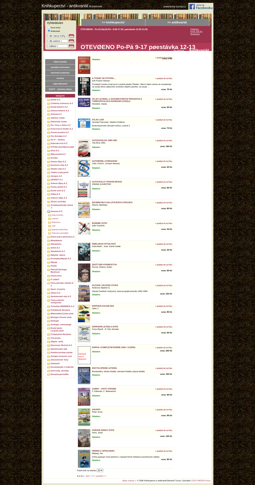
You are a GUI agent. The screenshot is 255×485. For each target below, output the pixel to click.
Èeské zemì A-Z (58, 191)
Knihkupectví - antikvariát (72, 6)
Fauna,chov (56, 276)
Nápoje (54, 262)
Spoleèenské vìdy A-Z (61, 296)
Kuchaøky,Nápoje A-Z (61, 258)
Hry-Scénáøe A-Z (59, 136)
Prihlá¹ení (194, 29)
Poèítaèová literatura (60, 310)
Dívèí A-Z (55, 151)
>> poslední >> (99, 476)
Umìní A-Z (55, 248)
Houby (54, 266)
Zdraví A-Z (55, 293)
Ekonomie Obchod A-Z (61, 345)
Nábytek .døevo (58, 255)
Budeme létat (99, 223)
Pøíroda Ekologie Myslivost (59, 270)
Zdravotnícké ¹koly (59, 360)
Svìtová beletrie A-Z (60, 111)
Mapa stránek (128, 481)
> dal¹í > (88, 476)
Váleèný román (58, 118)
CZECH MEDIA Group (200, 481)
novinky (60, 78)
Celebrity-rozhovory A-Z (62, 103)
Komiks (54, 158)
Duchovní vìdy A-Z (59, 165)
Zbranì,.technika (58, 201)
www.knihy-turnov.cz (175, 6)
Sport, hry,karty (58, 289)
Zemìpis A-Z (56, 176)
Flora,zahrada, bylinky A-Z (62, 284)
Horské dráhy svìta (103, 430)
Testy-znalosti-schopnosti (57, 301)
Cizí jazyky (56, 338)
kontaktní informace (60, 67)
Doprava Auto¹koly (60, 229)
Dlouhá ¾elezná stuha (105, 285)
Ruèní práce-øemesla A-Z (62, 237)
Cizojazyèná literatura (61, 334)
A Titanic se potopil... (104, 78)
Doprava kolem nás (103, 306)
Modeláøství (56, 240)
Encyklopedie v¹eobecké (62, 367)
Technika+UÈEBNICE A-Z (62, 306)
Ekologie (55, 321)
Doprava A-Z (56, 211)
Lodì (53, 226)
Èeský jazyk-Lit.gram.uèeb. (57, 329)
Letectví (55, 218)
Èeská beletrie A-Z (59, 107)
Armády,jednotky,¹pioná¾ (62, 206)
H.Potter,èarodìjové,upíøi (62, 147)
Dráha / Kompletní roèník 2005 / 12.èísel (114, 347)
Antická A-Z (56, 114)
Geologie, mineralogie (61, 324)
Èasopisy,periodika (60, 374)
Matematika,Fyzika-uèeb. (62, 313)
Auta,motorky (57, 215)
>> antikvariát (177, 22)
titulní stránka (60, 62)
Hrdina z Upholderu (103, 451)
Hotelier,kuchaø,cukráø (61, 352)
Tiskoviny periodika (60, 233)
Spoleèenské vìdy (59, 349)
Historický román (59, 121)
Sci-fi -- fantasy (58, 140)
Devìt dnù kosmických (104, 264)
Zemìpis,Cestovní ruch (61, 356)
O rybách (55, 279)
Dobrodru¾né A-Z (59, 143)
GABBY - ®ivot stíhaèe (104, 389)
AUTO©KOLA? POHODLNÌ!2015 (107, 182)
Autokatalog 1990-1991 (104, 140)
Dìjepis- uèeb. (57, 341)
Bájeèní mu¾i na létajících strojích (112, 202)
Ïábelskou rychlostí (104, 244)
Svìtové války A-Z (59, 198)
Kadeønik (55, 363)
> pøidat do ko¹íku (163, 58)
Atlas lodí (98, 120)
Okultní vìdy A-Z (58, 169)
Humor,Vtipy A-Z (58, 161)
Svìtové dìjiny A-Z (59, 183)
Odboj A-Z (55, 194)
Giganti (96, 409)
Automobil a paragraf (104, 161)
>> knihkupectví (113, 22)
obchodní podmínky (60, 73)
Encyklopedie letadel (104, 368)
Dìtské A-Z (55, 100)
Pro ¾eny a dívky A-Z (61, 125)
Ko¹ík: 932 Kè (196, 31)
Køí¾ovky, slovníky (60, 371)
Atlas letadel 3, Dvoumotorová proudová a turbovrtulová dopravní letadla (117, 100)
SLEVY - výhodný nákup (60, 89)
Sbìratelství (56, 244)
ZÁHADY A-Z (57, 180)
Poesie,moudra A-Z (60, 132)
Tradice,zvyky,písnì (60, 172)
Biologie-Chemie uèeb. (61, 317)
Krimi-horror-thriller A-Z (62, 129)
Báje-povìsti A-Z (58, 154)
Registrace (195, 34)
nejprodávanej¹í (60, 84)
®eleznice (56, 222)
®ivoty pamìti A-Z (59, 187)
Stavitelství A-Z (58, 251)
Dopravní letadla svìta (105, 327)
